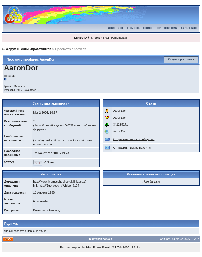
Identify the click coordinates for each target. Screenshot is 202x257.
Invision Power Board (96, 247)
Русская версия (70, 247)
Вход (106, 37)
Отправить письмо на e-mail (132, 147)
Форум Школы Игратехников (29, 49)
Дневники (115, 27)
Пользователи (167, 27)
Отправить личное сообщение (134, 139)
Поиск (148, 27)
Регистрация (119, 37)
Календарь (189, 27)
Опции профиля (180, 59)
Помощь (133, 27)
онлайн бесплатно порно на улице (25, 231)
